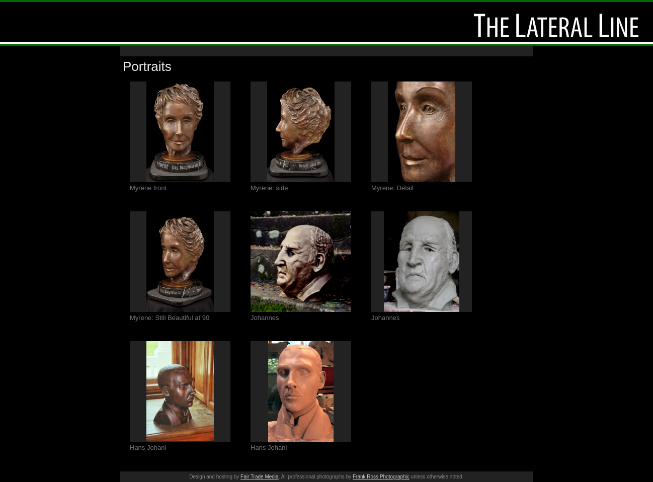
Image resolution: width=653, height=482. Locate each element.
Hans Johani (148, 447)
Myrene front (148, 188)
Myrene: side (269, 188)
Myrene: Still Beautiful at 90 (169, 318)
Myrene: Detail (392, 188)
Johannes (265, 318)
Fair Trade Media (259, 476)
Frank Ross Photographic (381, 476)
